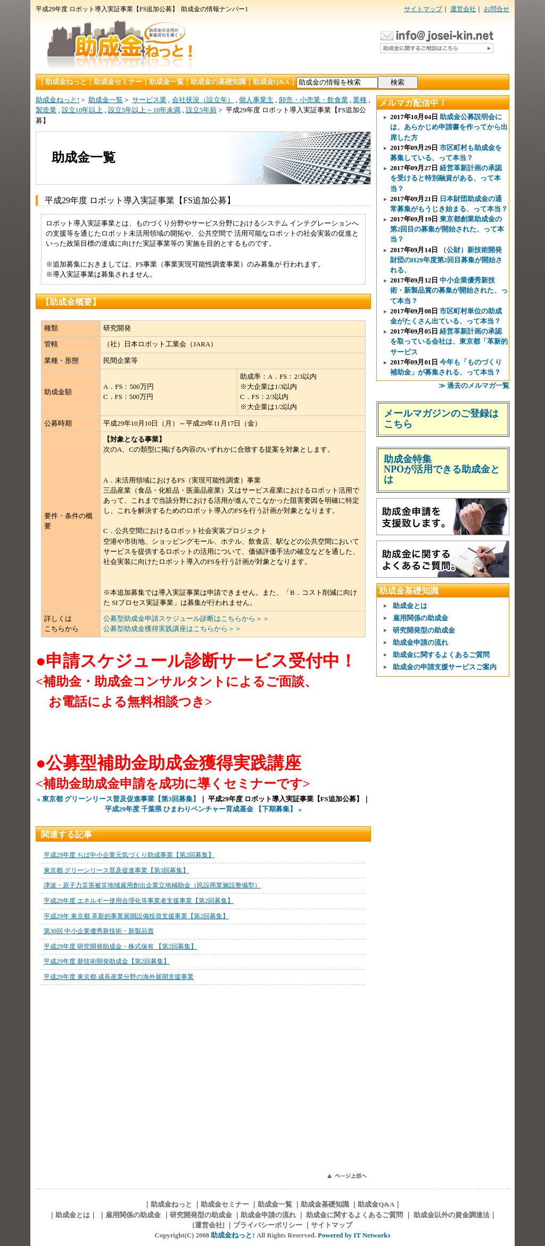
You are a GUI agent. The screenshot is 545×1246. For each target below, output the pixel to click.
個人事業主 (256, 100)
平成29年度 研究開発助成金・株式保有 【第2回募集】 (120, 946)
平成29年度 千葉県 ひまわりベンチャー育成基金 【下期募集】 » (203, 809)
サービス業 (149, 100)
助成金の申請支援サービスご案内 (445, 667)
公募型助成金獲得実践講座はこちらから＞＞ (172, 629)
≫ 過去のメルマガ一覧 (474, 385)
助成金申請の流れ (420, 642)
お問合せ (496, 9)
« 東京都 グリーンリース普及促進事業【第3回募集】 (118, 799)
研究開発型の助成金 (424, 630)
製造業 (46, 110)
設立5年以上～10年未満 (144, 110)
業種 (360, 100)
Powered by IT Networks (354, 1235)
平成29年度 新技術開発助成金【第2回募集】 (107, 961)
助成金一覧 (166, 82)
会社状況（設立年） (203, 100)
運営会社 (463, 9)
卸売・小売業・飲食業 (313, 100)
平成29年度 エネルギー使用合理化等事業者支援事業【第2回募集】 (139, 900)
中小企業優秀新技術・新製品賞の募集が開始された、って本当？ (449, 290)
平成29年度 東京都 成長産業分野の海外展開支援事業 (119, 977)
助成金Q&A (271, 82)
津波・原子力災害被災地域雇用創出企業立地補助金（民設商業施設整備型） (152, 885)
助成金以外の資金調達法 (451, 1215)
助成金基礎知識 (409, 590)
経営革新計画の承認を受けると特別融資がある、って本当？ (446, 178)
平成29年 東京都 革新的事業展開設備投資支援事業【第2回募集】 (136, 916)
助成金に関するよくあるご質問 (441, 655)
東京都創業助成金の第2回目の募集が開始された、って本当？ (447, 229)
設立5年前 (201, 110)
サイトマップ (423, 9)
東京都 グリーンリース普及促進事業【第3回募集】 (116, 870)
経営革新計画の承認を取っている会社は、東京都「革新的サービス (449, 341)
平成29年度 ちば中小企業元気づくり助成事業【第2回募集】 (129, 855)
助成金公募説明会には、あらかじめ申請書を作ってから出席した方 (449, 127)
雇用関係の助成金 (420, 618)
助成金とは (410, 606)
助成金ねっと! (57, 100)
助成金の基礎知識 (218, 82)
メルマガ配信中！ (413, 102)
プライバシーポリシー (267, 1225)
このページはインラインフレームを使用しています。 (203, 1078)
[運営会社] (209, 1225)
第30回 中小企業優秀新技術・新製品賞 (99, 931)
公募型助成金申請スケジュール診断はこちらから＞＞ (186, 618)
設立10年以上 (82, 110)
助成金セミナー (118, 82)
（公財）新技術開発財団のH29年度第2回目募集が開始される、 (446, 260)
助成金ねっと (66, 82)
